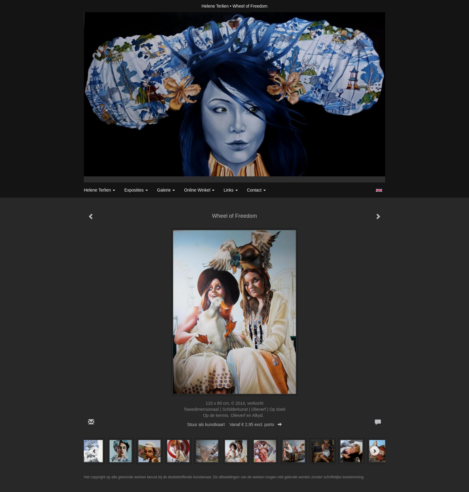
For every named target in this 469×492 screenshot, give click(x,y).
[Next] (374, 451)
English (378, 190)
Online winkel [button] (199, 190)
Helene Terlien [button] (99, 190)
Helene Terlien (214, 6)
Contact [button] (256, 190)
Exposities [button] (136, 190)
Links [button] (231, 190)
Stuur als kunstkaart (234, 424)
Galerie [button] (166, 190)
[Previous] (94, 451)
